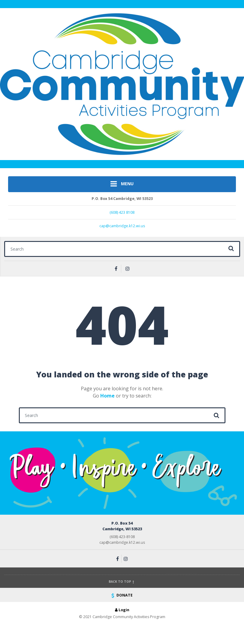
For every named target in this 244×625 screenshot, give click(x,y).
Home (107, 395)
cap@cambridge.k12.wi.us (122, 225)
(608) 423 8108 (122, 212)
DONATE (121, 595)
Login (122, 609)
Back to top (122, 581)
